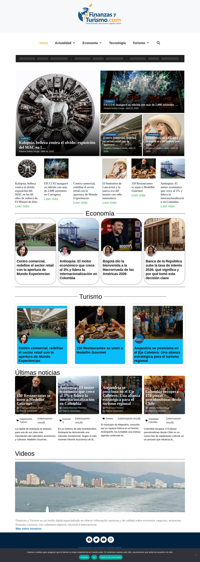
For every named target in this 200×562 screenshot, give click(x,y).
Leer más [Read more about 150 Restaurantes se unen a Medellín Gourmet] (138, 195)
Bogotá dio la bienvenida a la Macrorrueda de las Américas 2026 (118, 267)
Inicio (44, 43)
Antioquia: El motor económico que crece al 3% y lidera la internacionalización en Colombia (78, 269)
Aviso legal (106, 547)
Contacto (117, 547)
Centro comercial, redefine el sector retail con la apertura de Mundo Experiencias (85, 191)
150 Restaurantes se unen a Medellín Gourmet (143, 187)
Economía (94, 43)
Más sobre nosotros (29, 528)
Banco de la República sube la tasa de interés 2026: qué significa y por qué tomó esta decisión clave (164, 269)
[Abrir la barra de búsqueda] (158, 43)
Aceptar (84, 557)
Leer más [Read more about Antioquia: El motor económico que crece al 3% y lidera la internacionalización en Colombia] (168, 206)
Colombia (153, 422)
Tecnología (117, 43)
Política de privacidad (110, 557)
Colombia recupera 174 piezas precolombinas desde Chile (163, 397)
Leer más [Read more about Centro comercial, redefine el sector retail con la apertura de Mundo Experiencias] (80, 202)
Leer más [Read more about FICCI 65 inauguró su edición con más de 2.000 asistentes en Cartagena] (51, 199)
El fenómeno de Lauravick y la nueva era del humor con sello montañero (112, 191)
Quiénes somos (92, 547)
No (94, 557)
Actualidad (67, 43)
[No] (196, 555)
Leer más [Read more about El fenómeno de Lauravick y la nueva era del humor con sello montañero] (109, 202)
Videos (25, 453)
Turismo (143, 43)
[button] (18, 487)
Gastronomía (26, 419)
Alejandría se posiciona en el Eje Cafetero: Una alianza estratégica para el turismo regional (157, 354)
